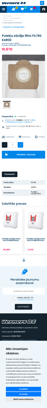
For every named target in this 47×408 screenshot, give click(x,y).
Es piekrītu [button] (23, 389)
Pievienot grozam (26, 154)
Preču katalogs (7, 16)
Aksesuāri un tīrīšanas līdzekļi (11, 18)
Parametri (10, 174)
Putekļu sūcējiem (8, 20)
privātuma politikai (26, 299)
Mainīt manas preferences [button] (23, 399)
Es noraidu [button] (23, 394)
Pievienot (26, 137)
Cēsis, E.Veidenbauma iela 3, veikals (20, 121)
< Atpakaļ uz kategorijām (13, 27)
